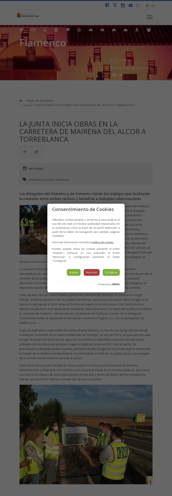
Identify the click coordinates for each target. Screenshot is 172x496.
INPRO (116, 284)
